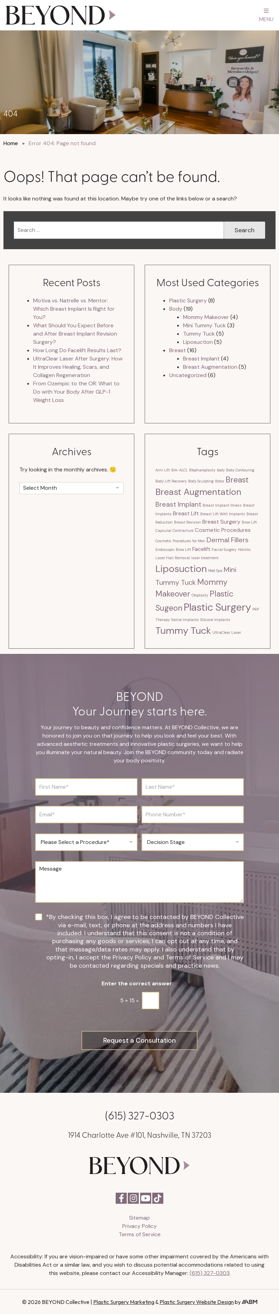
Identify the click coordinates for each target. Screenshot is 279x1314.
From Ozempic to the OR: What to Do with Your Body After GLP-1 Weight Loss (76, 392)
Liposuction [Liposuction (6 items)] (181, 568)
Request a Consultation (139, 1040)
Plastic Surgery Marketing (123, 1301)
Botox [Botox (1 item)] (219, 481)
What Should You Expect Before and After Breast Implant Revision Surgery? (75, 334)
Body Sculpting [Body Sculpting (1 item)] (201, 481)
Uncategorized (187, 375)
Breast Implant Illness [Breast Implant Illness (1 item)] (222, 505)
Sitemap (139, 1217)
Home (10, 143)
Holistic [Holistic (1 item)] (244, 549)
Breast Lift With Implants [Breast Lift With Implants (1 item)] (222, 513)
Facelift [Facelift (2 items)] (201, 549)
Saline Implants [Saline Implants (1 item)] (185, 619)
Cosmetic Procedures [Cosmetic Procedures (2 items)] (223, 530)
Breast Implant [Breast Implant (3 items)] (178, 504)
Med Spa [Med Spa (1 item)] (215, 570)
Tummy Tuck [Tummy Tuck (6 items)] (183, 630)
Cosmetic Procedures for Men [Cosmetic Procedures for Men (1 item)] (180, 540)
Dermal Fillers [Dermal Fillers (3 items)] (227, 539)
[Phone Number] (193, 814)
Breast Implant (201, 358)
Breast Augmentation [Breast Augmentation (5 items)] (198, 492)
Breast (177, 350)
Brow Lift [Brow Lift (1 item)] (249, 522)
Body (175, 308)
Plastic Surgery (188, 300)
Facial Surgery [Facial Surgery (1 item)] (224, 549)
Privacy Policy (139, 1225)
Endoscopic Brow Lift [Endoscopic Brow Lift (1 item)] (173, 549)
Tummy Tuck (199, 333)
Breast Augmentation (210, 366)
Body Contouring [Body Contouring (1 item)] (240, 470)
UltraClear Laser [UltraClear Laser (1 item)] (226, 632)
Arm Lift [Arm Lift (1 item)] (162, 470)
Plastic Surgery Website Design (197, 1301)
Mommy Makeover (206, 317)
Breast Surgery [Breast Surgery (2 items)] (221, 521)
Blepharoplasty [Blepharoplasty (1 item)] (202, 470)
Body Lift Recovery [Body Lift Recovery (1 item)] (171, 481)
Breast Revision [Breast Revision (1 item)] (187, 522)
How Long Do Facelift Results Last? (77, 350)
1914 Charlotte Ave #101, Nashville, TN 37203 (139, 1134)
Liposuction (198, 342)
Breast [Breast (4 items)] (237, 480)
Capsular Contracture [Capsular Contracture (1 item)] (174, 530)
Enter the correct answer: (139, 983)
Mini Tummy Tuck (204, 325)
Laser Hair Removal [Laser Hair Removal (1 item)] (172, 557)
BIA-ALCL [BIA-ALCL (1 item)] (179, 470)
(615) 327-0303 (139, 1114)
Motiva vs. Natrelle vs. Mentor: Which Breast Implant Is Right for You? (74, 309)
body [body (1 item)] (221, 470)
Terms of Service (140, 1234)
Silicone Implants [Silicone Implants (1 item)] (215, 619)
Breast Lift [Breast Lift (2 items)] (186, 513)
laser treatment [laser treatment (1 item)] (205, 557)
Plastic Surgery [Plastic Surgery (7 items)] (217, 607)
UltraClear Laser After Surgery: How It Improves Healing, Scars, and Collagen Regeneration (78, 367)
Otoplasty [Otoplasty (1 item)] (200, 595)
